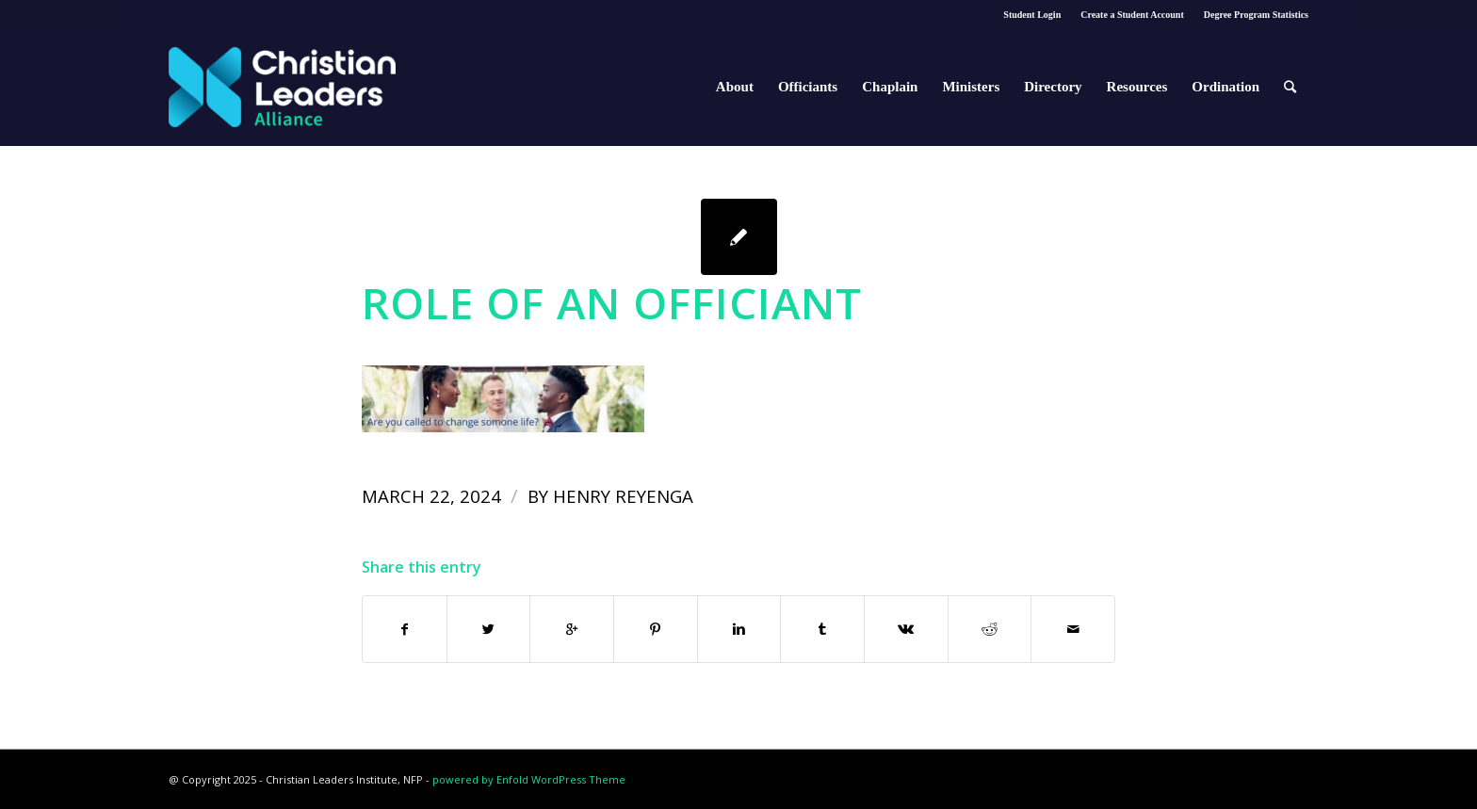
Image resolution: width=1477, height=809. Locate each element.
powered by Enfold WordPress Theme (528, 779)
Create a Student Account (1132, 14)
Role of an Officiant (612, 302)
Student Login (1032, 14)
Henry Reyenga (623, 496)
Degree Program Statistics (1256, 14)
